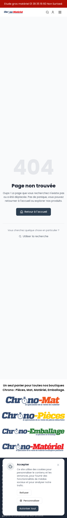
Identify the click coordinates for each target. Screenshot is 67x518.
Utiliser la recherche (33, 236)
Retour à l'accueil (33, 212)
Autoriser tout (27, 508)
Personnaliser (29, 500)
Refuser (24, 492)
